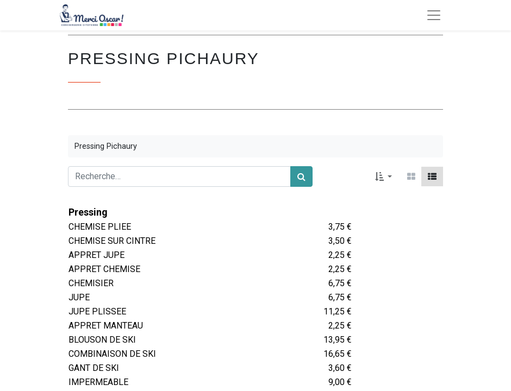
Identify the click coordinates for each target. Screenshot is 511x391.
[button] (383, 176)
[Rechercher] (301, 176)
